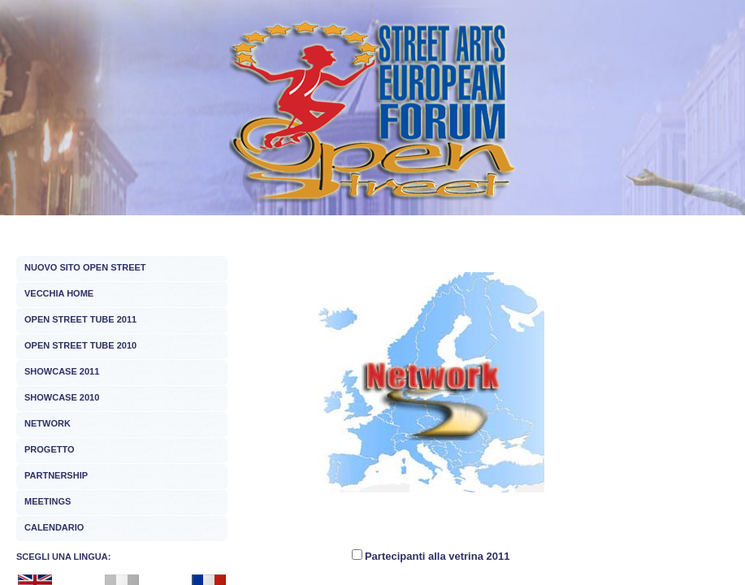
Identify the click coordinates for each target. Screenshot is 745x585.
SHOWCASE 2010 (61, 397)
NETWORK (47, 423)
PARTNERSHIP (56, 475)
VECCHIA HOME (58, 293)
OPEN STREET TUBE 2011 (80, 319)
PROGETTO (49, 449)
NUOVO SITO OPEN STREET (85, 267)
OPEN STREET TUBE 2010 (80, 345)
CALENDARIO (54, 527)
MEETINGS (47, 501)
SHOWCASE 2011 (61, 371)
